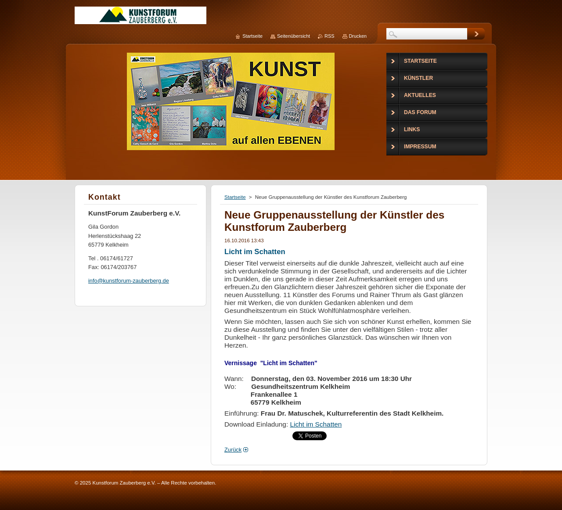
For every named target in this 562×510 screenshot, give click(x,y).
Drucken (358, 36)
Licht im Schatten (316, 424)
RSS (329, 36)
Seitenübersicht (293, 36)
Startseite (235, 197)
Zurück (232, 449)
